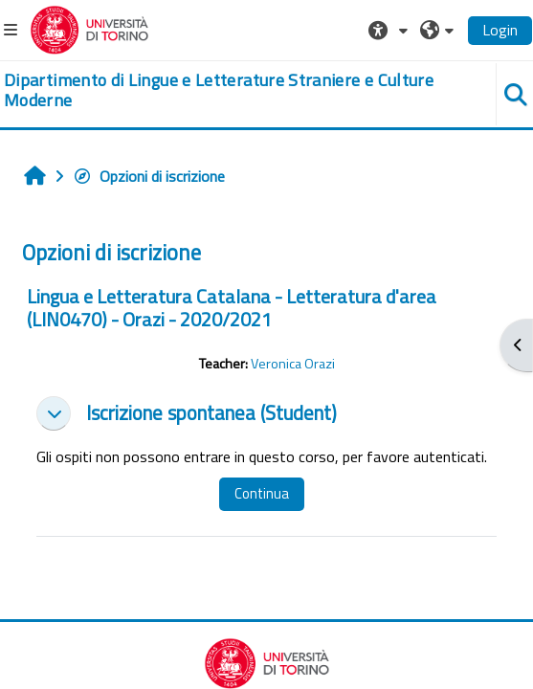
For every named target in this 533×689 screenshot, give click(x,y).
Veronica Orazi (293, 363)
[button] (390, 29)
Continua (261, 493)
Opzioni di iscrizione (149, 176)
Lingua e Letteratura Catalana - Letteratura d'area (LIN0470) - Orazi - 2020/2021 (231, 307)
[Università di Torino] (89, 27)
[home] (222, 90)
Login (500, 29)
